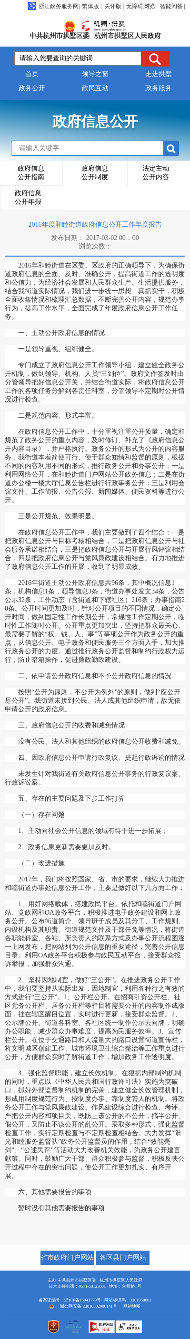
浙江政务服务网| (54, 6)
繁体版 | (91, 6)
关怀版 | (114, 6)
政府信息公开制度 (94, 173)
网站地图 (131, 1306)
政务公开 (32, 88)
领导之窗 (95, 73)
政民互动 (95, 88)
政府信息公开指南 (31, 173)
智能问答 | (172, 6)
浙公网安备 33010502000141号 (88, 1306)
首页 (32, 73)
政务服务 (158, 88)
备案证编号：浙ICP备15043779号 (70, 1300)
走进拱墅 (158, 73)
